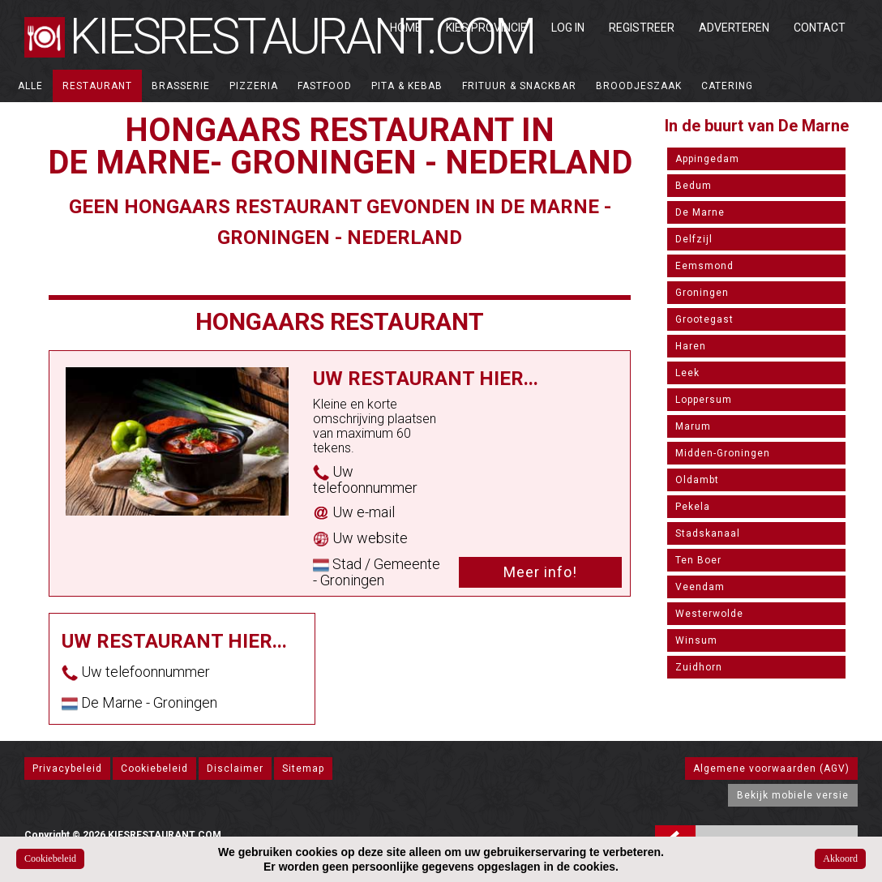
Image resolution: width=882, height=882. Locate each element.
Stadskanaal (707, 533)
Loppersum (703, 399)
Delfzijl (694, 239)
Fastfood (325, 86)
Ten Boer (698, 560)
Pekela (692, 506)
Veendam (700, 587)
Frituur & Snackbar (519, 86)
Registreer (641, 27)
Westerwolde (709, 613)
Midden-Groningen (722, 453)
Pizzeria (253, 86)
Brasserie (181, 86)
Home (406, 27)
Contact (820, 27)
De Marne (700, 212)
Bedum (693, 185)
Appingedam (707, 159)
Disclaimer (235, 768)
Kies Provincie (486, 27)
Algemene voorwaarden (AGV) (771, 768)
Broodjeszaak (639, 86)
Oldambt (697, 480)
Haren (690, 346)
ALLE (30, 86)
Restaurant (97, 86)
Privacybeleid (67, 768)
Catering (727, 86)
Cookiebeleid (154, 768)
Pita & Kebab (407, 86)
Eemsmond (704, 266)
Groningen (702, 292)
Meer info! (540, 571)
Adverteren (734, 27)
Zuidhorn (698, 667)
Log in (567, 27)
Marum (693, 426)
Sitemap (303, 768)
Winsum (696, 640)
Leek (687, 373)
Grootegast (704, 319)
